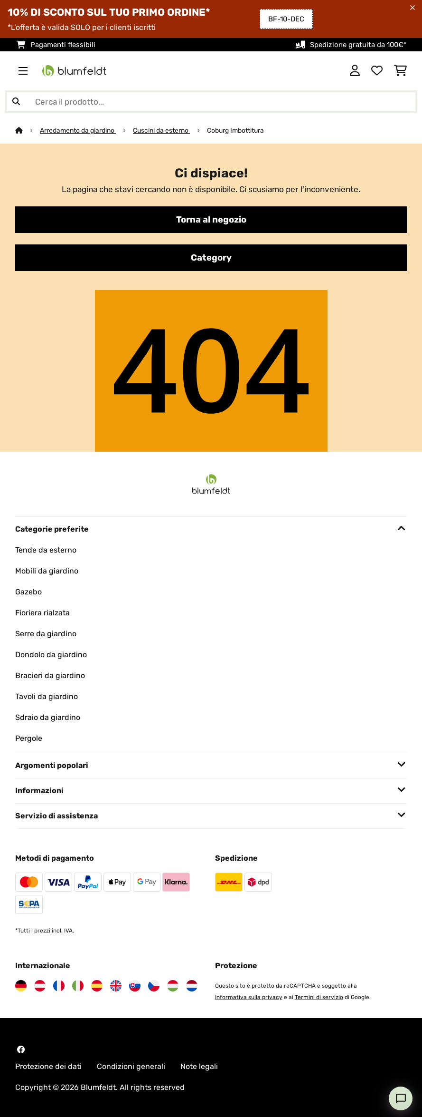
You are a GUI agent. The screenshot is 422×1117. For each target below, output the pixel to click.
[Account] (355, 70)
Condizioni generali (131, 1066)
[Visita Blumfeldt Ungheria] (172, 985)
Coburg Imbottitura (235, 130)
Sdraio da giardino (47, 717)
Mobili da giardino (46, 570)
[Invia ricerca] (16, 101)
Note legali (199, 1066)
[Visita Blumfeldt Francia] (59, 985)
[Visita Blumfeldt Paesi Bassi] (191, 985)
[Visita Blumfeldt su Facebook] (21, 1049)
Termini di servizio (319, 997)
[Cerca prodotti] (211, 101)
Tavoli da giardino (46, 696)
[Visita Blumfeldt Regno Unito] (116, 985)
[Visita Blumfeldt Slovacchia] (135, 985)
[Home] (27, 130)
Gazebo (28, 591)
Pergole (28, 738)
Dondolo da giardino (51, 654)
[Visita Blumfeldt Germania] (21, 985)
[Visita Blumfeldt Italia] (78, 985)
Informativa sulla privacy (248, 997)
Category (211, 258)
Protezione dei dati (48, 1066)
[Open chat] (401, 1098)
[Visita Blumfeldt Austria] (40, 985)
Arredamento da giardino (78, 130)
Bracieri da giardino (50, 675)
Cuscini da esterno (161, 130)
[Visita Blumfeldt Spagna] (97, 985)
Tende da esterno (45, 549)
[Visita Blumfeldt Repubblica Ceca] (153, 985)
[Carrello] (400, 70)
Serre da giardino (45, 633)
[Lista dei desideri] (377, 70)
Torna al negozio (211, 219)
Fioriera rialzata (42, 612)
